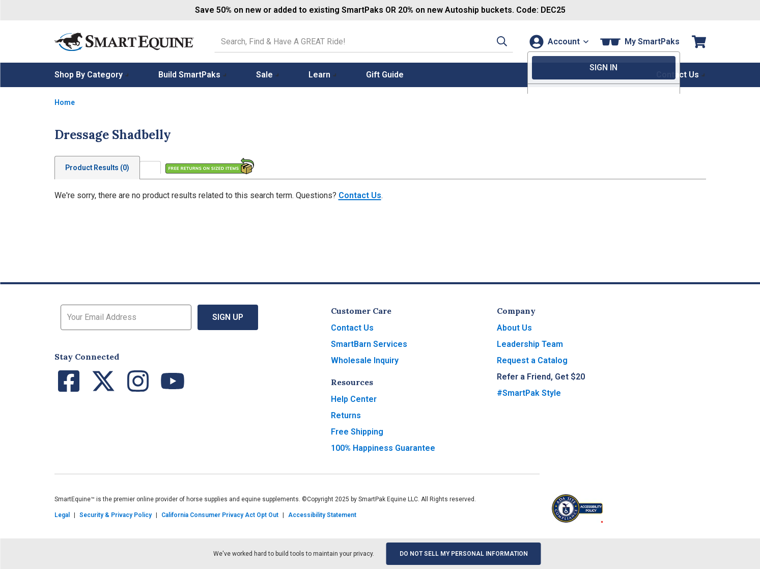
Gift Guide (385, 74)
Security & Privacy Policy (115, 515)
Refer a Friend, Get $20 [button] (541, 377)
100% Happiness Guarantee (383, 448)
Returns (346, 415)
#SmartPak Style (529, 393)
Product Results (97, 168)
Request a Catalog (532, 360)
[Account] (557, 41)
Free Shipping (357, 432)
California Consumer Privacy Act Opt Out (219, 515)
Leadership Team (530, 344)
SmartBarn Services (369, 344)
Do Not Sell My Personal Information (464, 553)
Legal (62, 515)
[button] (496, 41)
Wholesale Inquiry (365, 360)
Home (64, 102)
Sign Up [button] (227, 317)
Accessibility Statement (322, 515)
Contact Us (360, 195)
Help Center (354, 399)
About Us (514, 328)
